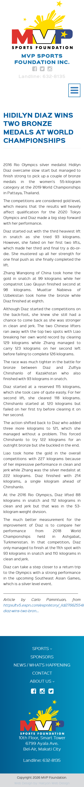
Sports (40, 648)
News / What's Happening (42, 665)
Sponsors (42, 657)
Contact (42, 673)
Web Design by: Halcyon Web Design (42, 783)
